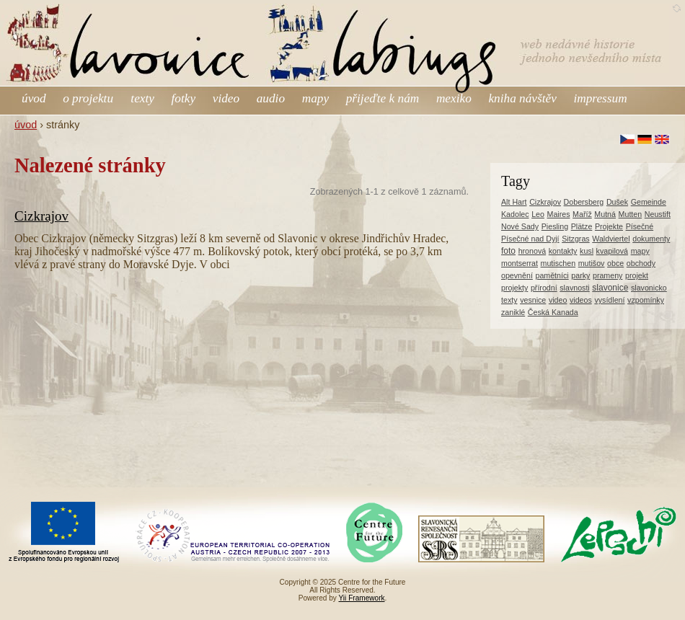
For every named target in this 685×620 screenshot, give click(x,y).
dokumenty (651, 238)
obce (615, 263)
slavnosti (574, 287)
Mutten (630, 214)
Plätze (582, 226)
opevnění (517, 275)
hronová (532, 251)
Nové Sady (520, 226)
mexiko (454, 98)
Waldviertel (610, 238)
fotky (184, 98)
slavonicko (649, 287)
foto (508, 251)
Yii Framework (362, 598)
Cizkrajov (41, 215)
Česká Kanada (553, 312)
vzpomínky (645, 300)
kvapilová (612, 251)
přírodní (544, 287)
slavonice (610, 288)
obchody (641, 263)
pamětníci (551, 275)
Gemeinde (648, 202)
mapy (315, 98)
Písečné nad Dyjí (530, 238)
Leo (537, 214)
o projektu (89, 98)
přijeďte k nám (383, 98)
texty (142, 98)
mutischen (558, 263)
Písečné (640, 226)
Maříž (582, 214)
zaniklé (513, 312)
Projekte (609, 226)
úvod (34, 98)
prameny (607, 275)
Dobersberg (584, 202)
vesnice (533, 300)
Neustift (658, 214)
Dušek (617, 202)
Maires (558, 214)
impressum (600, 98)
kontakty (563, 251)
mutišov (591, 263)
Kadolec (515, 214)
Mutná (605, 214)
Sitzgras (576, 238)
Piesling (555, 226)
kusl (586, 251)
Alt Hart (514, 202)
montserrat (519, 263)
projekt (636, 275)
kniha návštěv (522, 98)
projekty (514, 287)
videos (581, 300)
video (226, 98)
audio (271, 98)
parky (580, 275)
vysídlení (609, 300)
